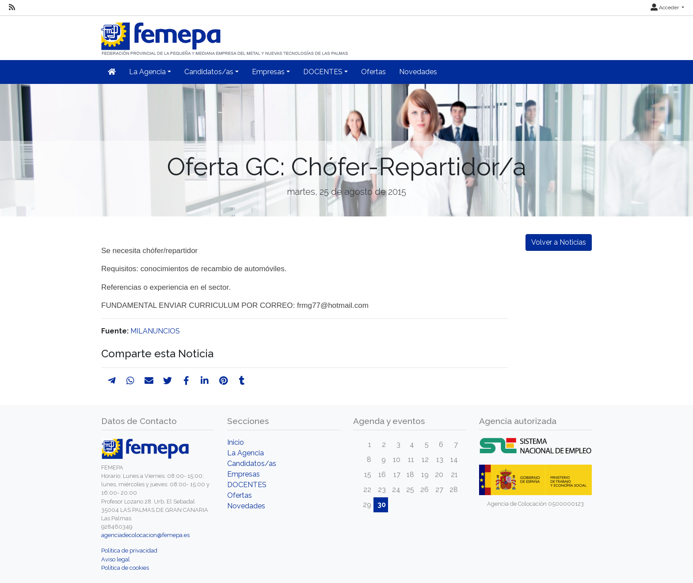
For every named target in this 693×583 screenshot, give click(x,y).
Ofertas (373, 72)
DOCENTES (247, 485)
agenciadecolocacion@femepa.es (145, 535)
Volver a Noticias (558, 242)
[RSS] (12, 7)
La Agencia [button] (147, 72)
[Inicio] (225, 35)
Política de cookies (125, 567)
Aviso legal (115, 559)
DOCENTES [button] (323, 72)
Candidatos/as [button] (208, 72)
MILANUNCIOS (155, 331)
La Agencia (245, 453)
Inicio (235, 442)
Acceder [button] (665, 7)
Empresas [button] (268, 72)
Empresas (243, 474)
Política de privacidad (129, 550)
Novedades (418, 72)
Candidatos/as (251, 463)
